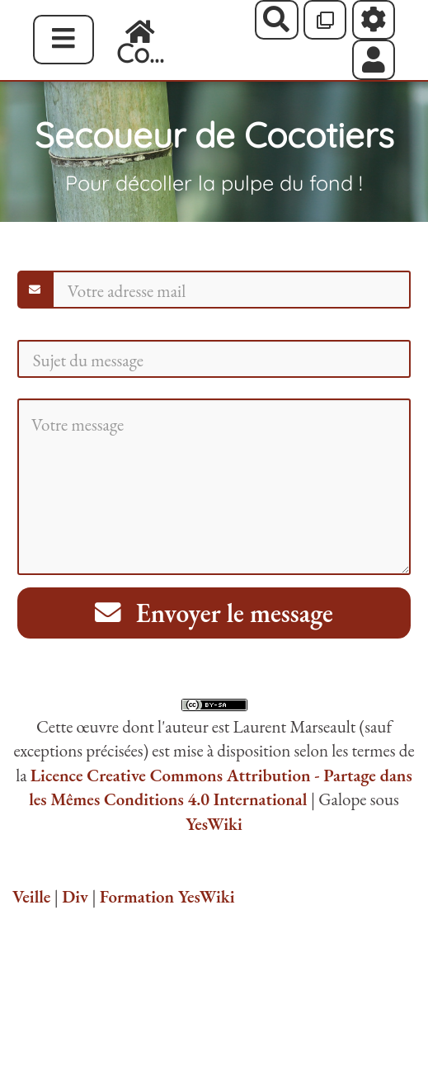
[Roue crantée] (374, 20)
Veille (31, 896)
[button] (374, 59)
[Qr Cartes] (325, 20)
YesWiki (214, 824)
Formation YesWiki (167, 896)
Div (75, 896)
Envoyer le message (214, 612)
